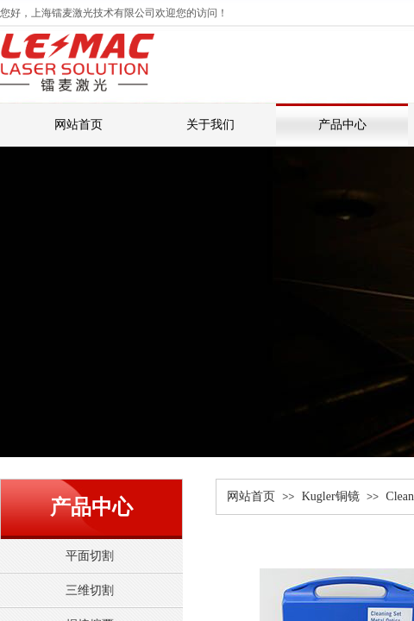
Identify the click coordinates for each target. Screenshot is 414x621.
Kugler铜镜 (331, 496)
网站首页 (251, 496)
